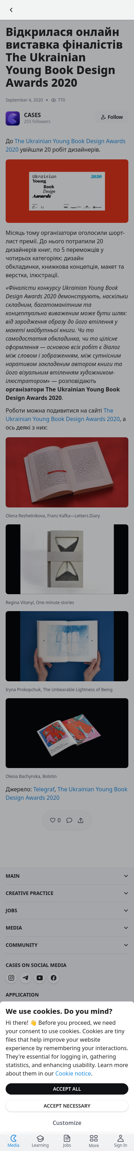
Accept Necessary (67, 1105)
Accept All (67, 1088)
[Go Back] (11, 10)
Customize (67, 1123)
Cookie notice (73, 1073)
